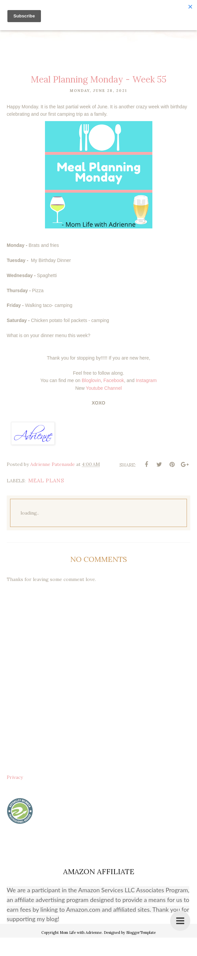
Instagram (146, 399)
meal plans (46, 498)
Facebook (113, 399)
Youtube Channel (104, 406)
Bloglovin (91, 399)
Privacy (15, 796)
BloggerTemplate (141, 951)
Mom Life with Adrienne (81, 951)
